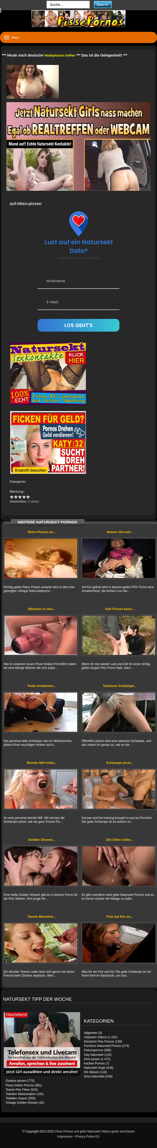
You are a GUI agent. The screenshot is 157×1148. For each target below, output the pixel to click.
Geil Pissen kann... (119, 609)
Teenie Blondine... (42, 917)
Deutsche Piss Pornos (99, 1041)
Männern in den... (41, 609)
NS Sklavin (91, 1072)
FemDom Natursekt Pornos (102, 1046)
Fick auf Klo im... (120, 917)
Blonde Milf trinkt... (42, 763)
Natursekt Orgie (94, 1068)
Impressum (64, 1136)
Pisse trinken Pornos (20, 1085)
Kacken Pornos (94, 1063)
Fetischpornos (93, 1050)
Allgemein (90, 1033)
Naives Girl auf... (120, 532)
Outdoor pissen (16, 1081)
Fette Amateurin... (42, 686)
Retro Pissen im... (42, 532)
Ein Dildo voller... (119, 840)
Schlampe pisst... (119, 763)
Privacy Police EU (87, 1136)
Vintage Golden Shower (22, 1102)
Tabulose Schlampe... (120, 686)
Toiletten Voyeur (16, 1098)
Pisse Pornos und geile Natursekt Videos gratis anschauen (95, 1131)
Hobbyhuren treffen (59, 55)
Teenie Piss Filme (18, 1089)
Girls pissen (92, 1059)
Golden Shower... (41, 840)
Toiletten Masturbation (21, 1094)
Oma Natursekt (94, 1076)
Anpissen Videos (95, 1037)
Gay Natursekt (94, 1055)
